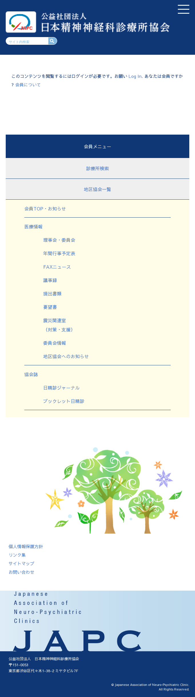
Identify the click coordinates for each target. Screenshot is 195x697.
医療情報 (33, 226)
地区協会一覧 (97, 189)
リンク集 (17, 555)
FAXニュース (57, 267)
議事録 (50, 280)
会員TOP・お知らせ (45, 208)
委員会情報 (54, 343)
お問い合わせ (21, 572)
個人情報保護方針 (26, 546)
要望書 (50, 307)
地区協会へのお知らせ (66, 356)
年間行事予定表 (59, 253)
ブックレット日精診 (63, 401)
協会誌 (31, 374)
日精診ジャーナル (61, 387)
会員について (28, 85)
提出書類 (52, 293)
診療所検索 (97, 168)
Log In (135, 76)
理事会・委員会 (59, 240)
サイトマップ (21, 563)
